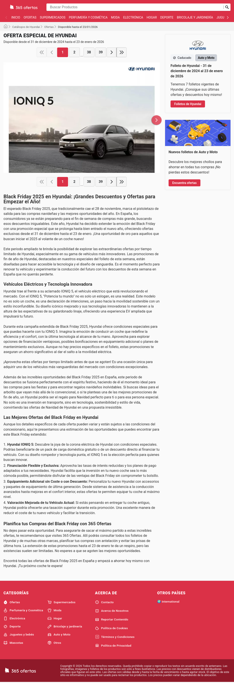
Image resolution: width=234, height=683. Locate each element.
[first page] (42, 52)
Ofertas (30, 17)
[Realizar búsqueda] (227, 7)
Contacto (104, 602)
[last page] (122, 52)
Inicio (15, 17)
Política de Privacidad (113, 645)
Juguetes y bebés (18, 635)
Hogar (152, 17)
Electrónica (133, 17)
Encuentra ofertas (184, 183)
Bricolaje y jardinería (195, 17)
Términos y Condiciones (115, 637)
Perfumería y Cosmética (88, 17)
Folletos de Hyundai (187, 104)
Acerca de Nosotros (112, 611)
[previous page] (52, 52)
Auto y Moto (59, 635)
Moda (115, 17)
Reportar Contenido (111, 620)
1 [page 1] (63, 52)
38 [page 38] (89, 52)
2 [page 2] (74, 52)
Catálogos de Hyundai (26, 27)
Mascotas (13, 643)
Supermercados (52, 17)
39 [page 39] (101, 52)
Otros (54, 643)
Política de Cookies (111, 628)
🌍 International (168, 601)
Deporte (166, 17)
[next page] (112, 52)
